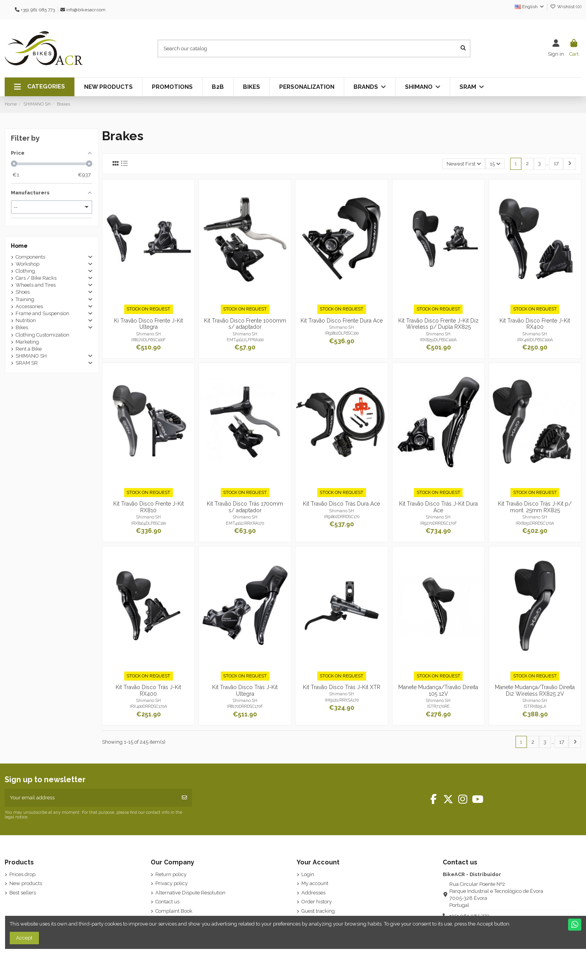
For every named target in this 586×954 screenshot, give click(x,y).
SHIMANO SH (31, 356)
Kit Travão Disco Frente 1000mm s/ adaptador (245, 323)
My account (314, 883)
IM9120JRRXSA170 (342, 700)
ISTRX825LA (535, 706)
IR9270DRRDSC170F (438, 523)
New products (25, 883)
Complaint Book (173, 911)
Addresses (313, 893)
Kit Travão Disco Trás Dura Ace (341, 504)
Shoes (23, 292)
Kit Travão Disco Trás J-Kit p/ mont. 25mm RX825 (535, 507)
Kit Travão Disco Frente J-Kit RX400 (535, 323)
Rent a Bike (29, 349)
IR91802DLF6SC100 (342, 333)
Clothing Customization (42, 335)
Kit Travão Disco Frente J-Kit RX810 (148, 507)
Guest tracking (318, 911)
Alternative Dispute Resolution (190, 893)
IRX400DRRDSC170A (148, 706)
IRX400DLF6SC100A (535, 339)
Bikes (22, 327)
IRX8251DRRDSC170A (535, 523)
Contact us (167, 902)
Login (307, 874)
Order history (316, 902)
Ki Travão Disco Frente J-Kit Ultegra (148, 323)
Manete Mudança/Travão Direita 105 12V (438, 690)
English (530, 6)
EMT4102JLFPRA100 (245, 339)
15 (495, 164)
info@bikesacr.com (86, 9)
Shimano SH (148, 334)
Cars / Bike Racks (36, 278)
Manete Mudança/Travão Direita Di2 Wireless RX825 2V (535, 690)
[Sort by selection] (464, 164)
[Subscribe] (184, 798)
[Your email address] (91, 798)
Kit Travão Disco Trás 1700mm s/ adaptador (245, 507)
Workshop (27, 264)
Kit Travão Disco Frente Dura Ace (342, 320)
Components (30, 257)
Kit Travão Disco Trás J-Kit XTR (341, 687)
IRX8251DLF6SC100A (438, 339)
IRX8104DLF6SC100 (148, 523)
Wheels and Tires (36, 285)
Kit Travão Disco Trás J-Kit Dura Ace (438, 507)
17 (556, 163)
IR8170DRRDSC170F (245, 706)
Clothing (25, 271)
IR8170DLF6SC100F (148, 339)
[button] (39, 87)
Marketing (27, 342)
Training (25, 299)
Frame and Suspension (42, 313)
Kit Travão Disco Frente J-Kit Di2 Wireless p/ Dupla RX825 (438, 323)
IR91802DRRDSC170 (341, 516)
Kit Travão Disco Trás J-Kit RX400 (148, 690)
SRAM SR (27, 363)
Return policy (171, 874)
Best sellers (22, 893)
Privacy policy (171, 883)
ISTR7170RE (438, 706)
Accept (24, 938)
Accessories (29, 306)
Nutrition (26, 320)
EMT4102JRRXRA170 (245, 523)
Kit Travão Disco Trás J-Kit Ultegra (245, 690)
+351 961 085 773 (38, 9)
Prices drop (22, 874)
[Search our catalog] (463, 48)
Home (19, 246)
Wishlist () (565, 6)
